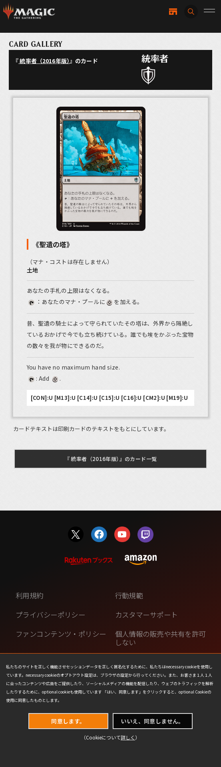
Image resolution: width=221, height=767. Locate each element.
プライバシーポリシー (51, 614)
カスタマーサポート (146, 614)
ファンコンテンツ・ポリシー (61, 633)
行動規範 (129, 595)
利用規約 (30, 595)
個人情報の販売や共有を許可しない (160, 637)
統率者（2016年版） (44, 61)
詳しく (128, 737)
